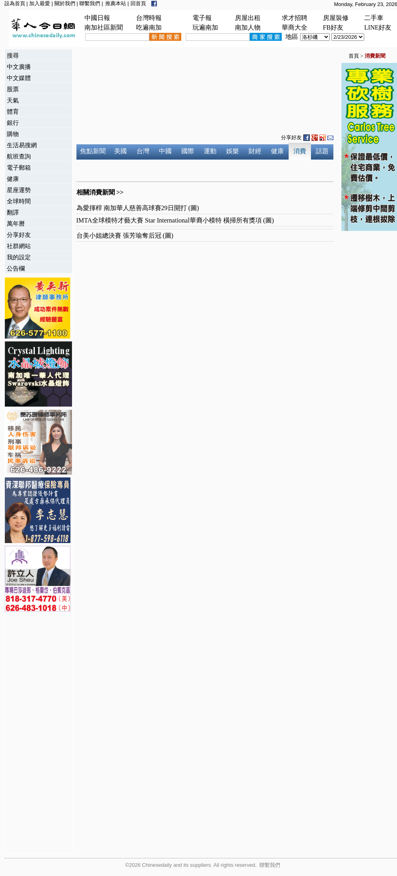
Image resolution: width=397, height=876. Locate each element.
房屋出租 (248, 17)
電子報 (202, 17)
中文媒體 (19, 77)
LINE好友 (377, 27)
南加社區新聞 (103, 27)
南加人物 (248, 27)
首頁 (354, 56)
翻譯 (13, 212)
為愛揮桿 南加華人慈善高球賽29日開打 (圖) (137, 207)
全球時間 (19, 201)
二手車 (373, 17)
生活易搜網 (22, 145)
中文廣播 (19, 66)
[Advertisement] (37, 733)
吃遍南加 (149, 27)
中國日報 (97, 17)
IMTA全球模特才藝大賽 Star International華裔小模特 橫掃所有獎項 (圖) (175, 220)
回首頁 (138, 3)
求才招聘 (294, 17)
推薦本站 (115, 3)
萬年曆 (16, 223)
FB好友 (333, 27)
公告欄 (16, 268)
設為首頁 (14, 3)
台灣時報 (149, 17)
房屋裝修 (336, 17)
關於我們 (64, 3)
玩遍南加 (205, 27)
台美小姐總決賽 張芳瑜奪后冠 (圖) (125, 235)
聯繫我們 (89, 3)
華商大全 (294, 27)
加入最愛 (39, 3)
